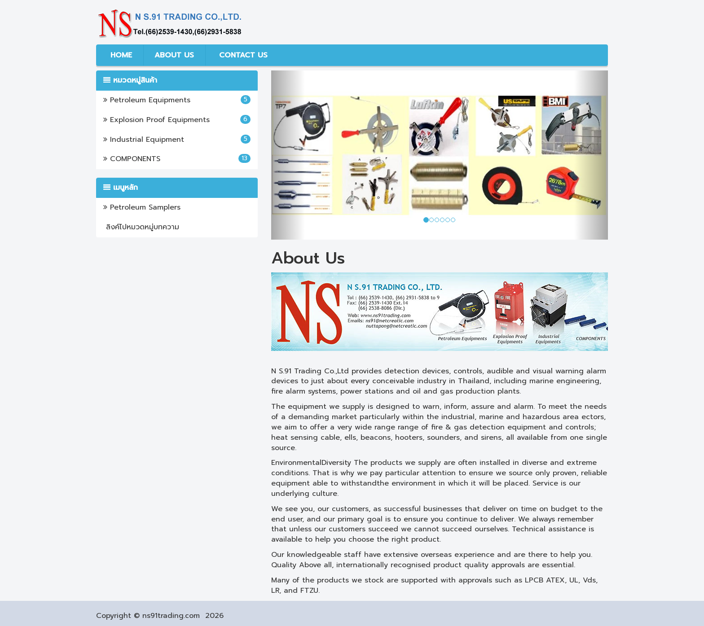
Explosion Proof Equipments (177, 119)
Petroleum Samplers (141, 207)
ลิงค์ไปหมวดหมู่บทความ (141, 227)
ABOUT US (174, 55)
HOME (120, 55)
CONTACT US (242, 55)
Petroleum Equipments (177, 100)
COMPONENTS (177, 158)
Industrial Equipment (177, 139)
